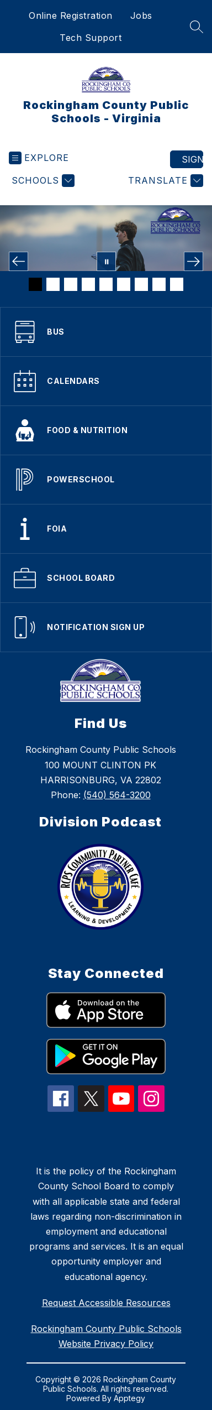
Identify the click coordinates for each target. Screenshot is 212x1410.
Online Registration (71, 15)
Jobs (141, 15)
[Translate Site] (164, 181)
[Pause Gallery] (106, 261)
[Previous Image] (18, 261)
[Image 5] (106, 284)
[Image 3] (70, 284)
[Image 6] (123, 284)
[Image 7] (141, 284)
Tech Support (90, 37)
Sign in (192, 159)
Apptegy (129, 1398)
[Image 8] (159, 284)
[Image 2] (53, 284)
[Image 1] (35, 284)
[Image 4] (88, 284)
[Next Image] (193, 261)
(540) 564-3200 (117, 794)
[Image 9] (176, 284)
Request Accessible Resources (106, 1302)
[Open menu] (39, 158)
